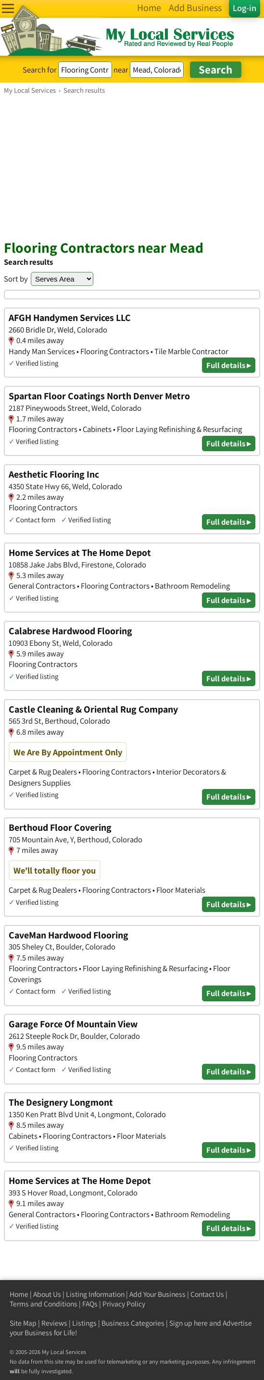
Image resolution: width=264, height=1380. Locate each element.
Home (19, 1294)
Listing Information (95, 1294)
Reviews (54, 1323)
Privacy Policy (123, 1303)
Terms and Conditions (43, 1303)
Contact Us (207, 1294)
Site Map (23, 1323)
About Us (47, 1294)
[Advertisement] (132, 166)
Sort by (16, 278)
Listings (84, 1323)
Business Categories (132, 1323)
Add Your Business (157, 1294)
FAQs (90, 1303)
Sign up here (188, 1323)
